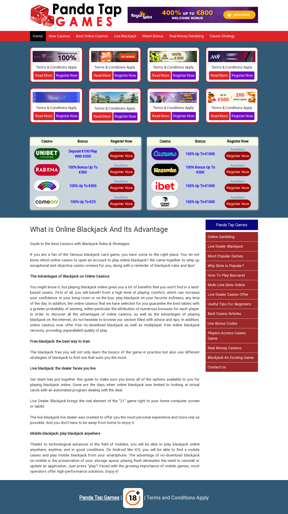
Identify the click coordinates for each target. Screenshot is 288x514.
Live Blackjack (125, 36)
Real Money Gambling (186, 36)
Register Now (67, 75)
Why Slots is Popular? (226, 265)
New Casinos (59, 36)
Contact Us (217, 367)
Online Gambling (221, 236)
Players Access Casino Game (227, 336)
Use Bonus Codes (222, 323)
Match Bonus (152, 36)
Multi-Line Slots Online (226, 285)
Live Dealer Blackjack (225, 246)
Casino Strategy (222, 36)
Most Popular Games (225, 256)
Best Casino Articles (224, 313)
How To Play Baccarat (226, 275)
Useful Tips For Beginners (229, 304)
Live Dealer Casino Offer (228, 294)
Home (38, 36)
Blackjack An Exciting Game (231, 357)
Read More (43, 75)
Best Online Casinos (92, 36)
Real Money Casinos (225, 348)
